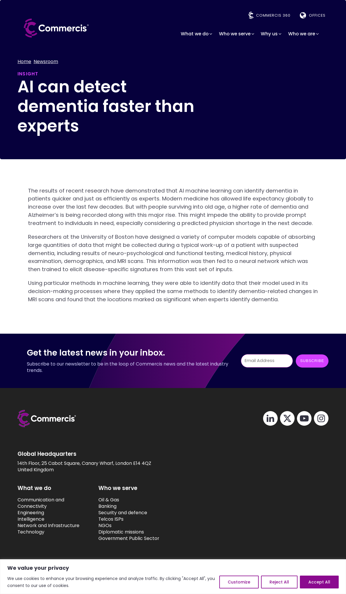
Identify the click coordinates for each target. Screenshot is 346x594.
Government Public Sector (128, 538)
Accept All (319, 582)
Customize (239, 582)
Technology (31, 532)
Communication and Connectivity (41, 503)
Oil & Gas (108, 500)
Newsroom (46, 61)
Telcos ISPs (111, 519)
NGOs (105, 525)
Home (24, 61)
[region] (173, 576)
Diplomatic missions (121, 532)
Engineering (31, 513)
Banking (107, 506)
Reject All (279, 582)
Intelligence (31, 519)
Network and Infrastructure (48, 525)
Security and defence (122, 513)
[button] (197, 34)
